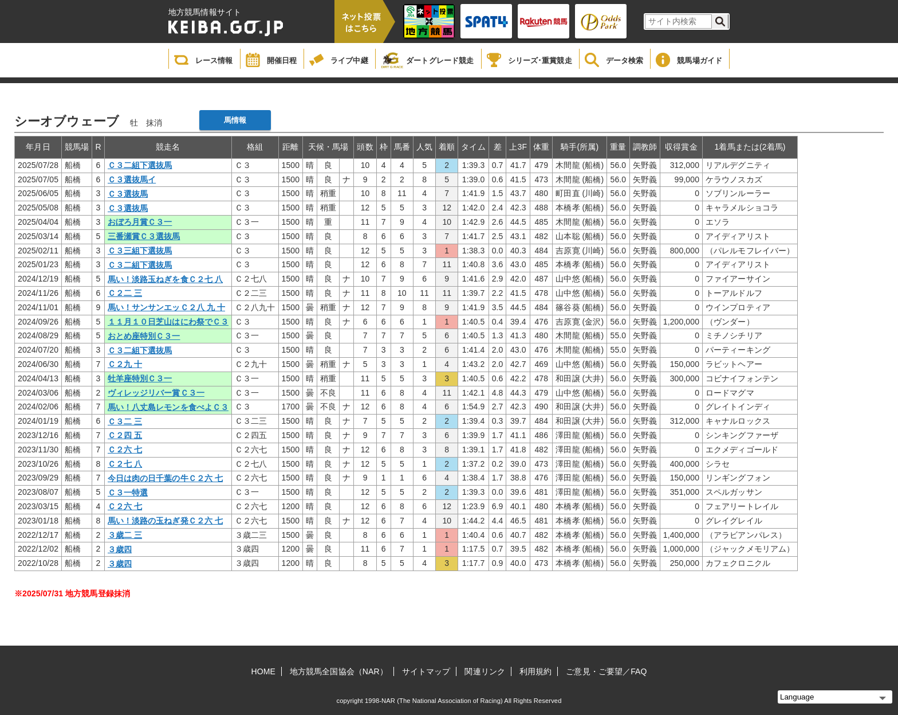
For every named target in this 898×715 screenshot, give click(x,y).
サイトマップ (426, 671)
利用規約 (535, 671)
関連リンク (484, 671)
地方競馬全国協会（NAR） (339, 671)
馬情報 (235, 120)
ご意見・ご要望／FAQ (606, 671)
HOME (263, 671)
